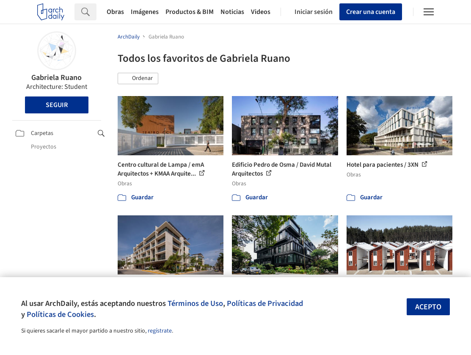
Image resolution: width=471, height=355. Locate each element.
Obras (115, 11)
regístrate (160, 331)
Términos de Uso (195, 303)
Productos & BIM (189, 11)
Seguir (57, 105)
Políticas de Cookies (60, 314)
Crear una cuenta (370, 12)
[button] (138, 79)
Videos (260, 11)
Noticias (232, 11)
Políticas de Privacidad (265, 303)
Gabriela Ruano (56, 77)
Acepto (428, 307)
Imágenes (145, 11)
